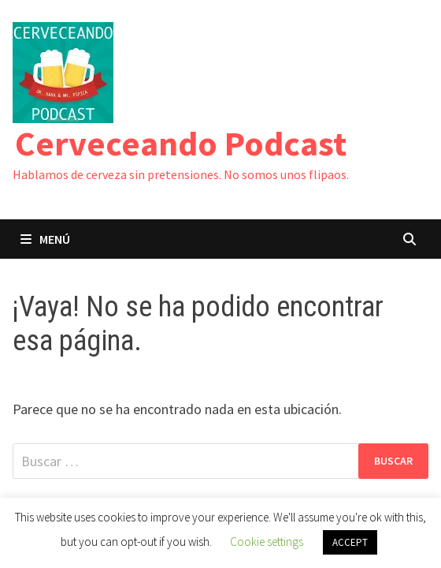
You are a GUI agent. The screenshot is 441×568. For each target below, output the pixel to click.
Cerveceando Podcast (180, 143)
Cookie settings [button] (266, 541)
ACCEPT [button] (350, 542)
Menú (45, 239)
